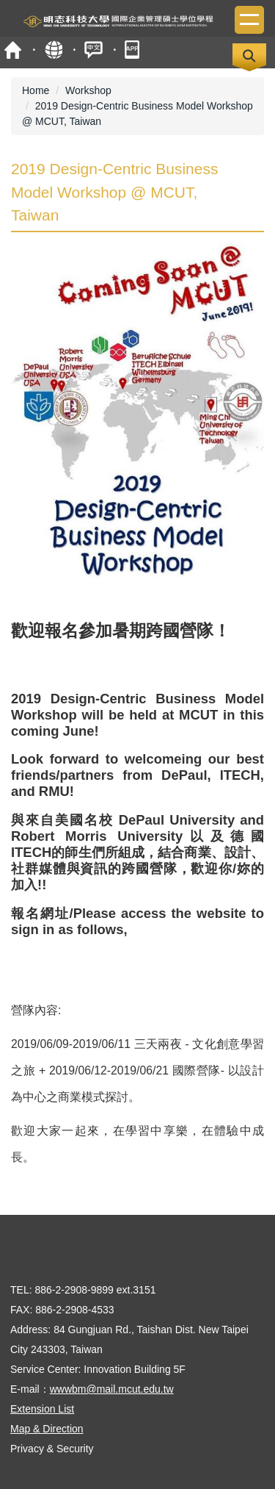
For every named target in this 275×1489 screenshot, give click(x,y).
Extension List (42, 1409)
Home (35, 90)
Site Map (53, 49)
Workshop (88, 90)
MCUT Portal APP (134, 49)
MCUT (13, 49)
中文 (93, 49)
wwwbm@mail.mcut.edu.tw (112, 1389)
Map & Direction (47, 1429)
